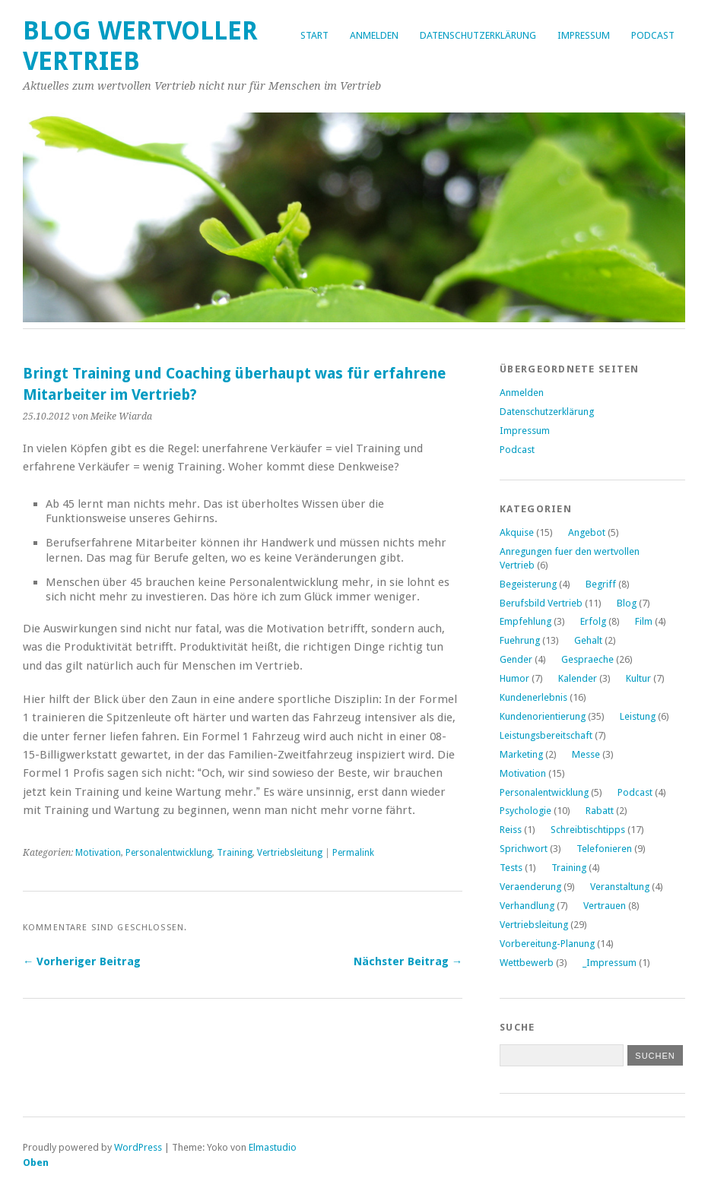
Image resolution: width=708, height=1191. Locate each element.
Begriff (601, 584)
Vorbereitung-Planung (547, 943)
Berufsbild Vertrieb (541, 603)
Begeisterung (528, 584)
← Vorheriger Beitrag (82, 961)
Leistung (638, 716)
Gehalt (588, 640)
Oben (36, 1162)
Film (643, 621)
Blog (627, 603)
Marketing (521, 754)
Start (314, 35)
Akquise (517, 532)
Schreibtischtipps (588, 829)
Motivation (98, 852)
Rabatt (600, 810)
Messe (586, 754)
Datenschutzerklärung (478, 35)
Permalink (353, 852)
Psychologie (525, 810)
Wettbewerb (527, 962)
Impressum (583, 35)
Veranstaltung (619, 886)
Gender (516, 659)
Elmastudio (273, 1147)
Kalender (577, 678)
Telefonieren (604, 848)
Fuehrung (520, 640)
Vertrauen (604, 905)
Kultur (638, 678)
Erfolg (593, 621)
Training (234, 852)
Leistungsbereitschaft (546, 735)
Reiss (511, 829)
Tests (511, 867)
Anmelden (374, 35)
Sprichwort (524, 848)
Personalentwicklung (168, 852)
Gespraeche (587, 659)
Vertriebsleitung (289, 852)
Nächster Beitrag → (408, 961)
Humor (514, 678)
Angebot (586, 532)
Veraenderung (530, 886)
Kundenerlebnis (533, 697)
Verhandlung (527, 905)
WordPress (138, 1147)
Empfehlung (525, 621)
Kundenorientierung (543, 716)
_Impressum (610, 962)
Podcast (653, 35)
